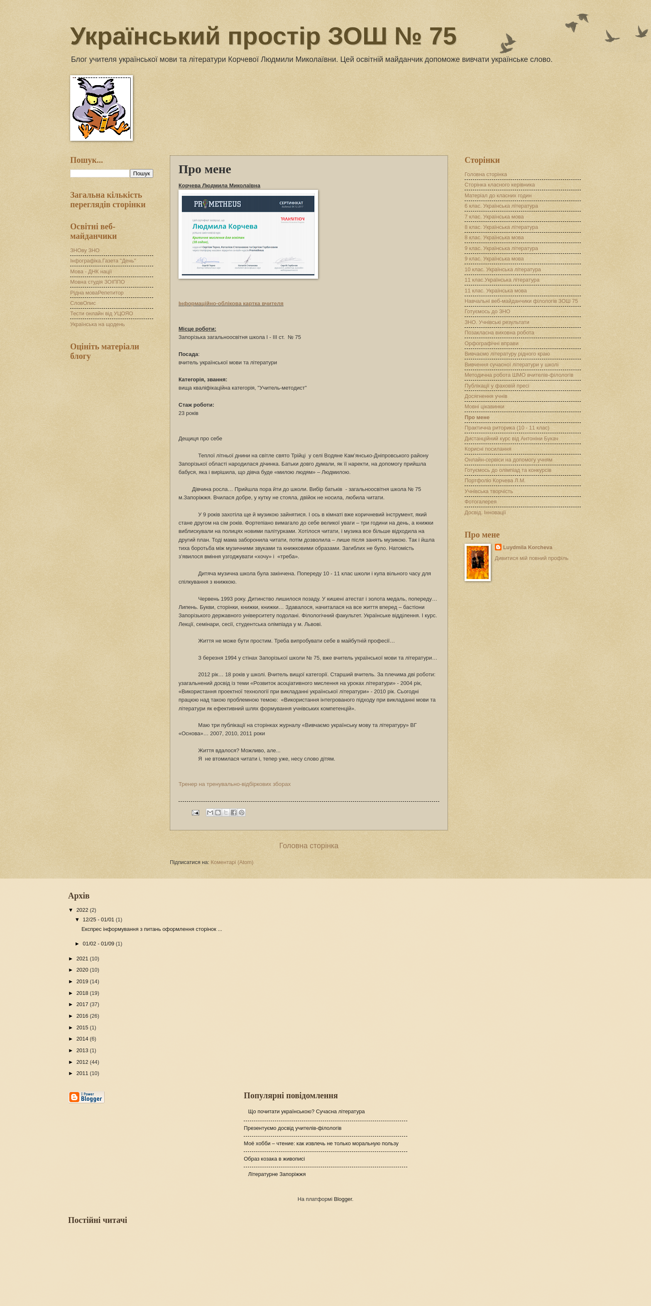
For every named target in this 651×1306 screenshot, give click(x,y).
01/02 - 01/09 (99, 943)
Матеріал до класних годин (498, 195)
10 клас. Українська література (503, 269)
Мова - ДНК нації (91, 271)
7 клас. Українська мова (494, 217)
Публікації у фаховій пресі (497, 386)
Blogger (343, 1199)
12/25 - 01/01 (99, 919)
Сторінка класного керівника (500, 185)
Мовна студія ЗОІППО (97, 282)
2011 (83, 1073)
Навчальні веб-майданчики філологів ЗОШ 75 (521, 301)
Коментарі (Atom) (232, 862)
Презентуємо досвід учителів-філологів (292, 1128)
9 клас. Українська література (501, 248)
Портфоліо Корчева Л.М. (495, 480)
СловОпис (83, 303)
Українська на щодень (97, 324)
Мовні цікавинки (484, 406)
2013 (83, 1050)
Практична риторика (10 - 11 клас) (507, 428)
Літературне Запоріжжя (277, 1174)
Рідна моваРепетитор (97, 293)
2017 (83, 1004)
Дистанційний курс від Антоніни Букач (511, 438)
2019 (83, 981)
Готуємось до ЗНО (487, 311)
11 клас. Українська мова (496, 290)
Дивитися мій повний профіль (532, 558)
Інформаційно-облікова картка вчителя (231, 303)
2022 (83, 910)
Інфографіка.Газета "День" (103, 261)
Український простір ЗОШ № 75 (263, 36)
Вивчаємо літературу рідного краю (507, 354)
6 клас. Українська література (501, 206)
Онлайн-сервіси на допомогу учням (509, 460)
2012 (83, 1062)
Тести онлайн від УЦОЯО (101, 313)
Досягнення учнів (486, 396)
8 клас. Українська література (501, 227)
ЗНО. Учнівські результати (497, 322)
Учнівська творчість (489, 491)
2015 (83, 1027)
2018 (83, 993)
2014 (83, 1039)
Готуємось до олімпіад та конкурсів (508, 470)
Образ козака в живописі (274, 1159)
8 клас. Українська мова (494, 237)
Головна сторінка (309, 846)
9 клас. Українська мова (494, 258)
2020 (83, 970)
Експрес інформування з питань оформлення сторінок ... (151, 929)
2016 (83, 1016)
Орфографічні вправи (492, 343)
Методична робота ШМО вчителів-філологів (519, 375)
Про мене (477, 417)
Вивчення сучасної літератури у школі (511, 364)
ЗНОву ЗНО (85, 250)
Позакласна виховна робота (499, 332)
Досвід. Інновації (485, 512)
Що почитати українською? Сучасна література (306, 1111)
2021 (83, 958)
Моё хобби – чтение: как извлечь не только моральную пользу (321, 1143)
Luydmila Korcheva (528, 547)
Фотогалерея (481, 501)
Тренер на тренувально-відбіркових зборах (235, 784)
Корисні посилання (488, 449)
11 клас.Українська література (502, 280)
